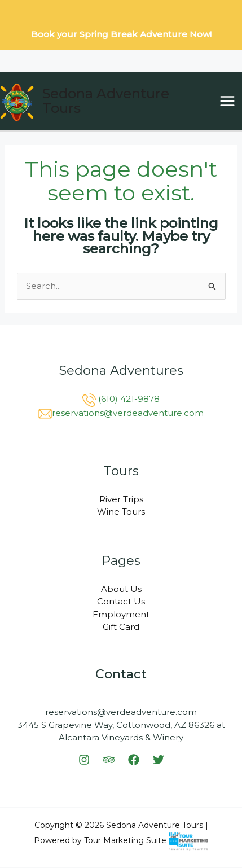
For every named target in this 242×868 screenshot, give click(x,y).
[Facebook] (133, 759)
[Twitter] (158, 759)
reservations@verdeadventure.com (128, 412)
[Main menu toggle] (228, 101)
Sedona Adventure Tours (105, 100)
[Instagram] (84, 759)
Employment (121, 614)
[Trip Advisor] (109, 759)
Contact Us (121, 601)
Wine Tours (121, 511)
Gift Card (121, 626)
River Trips (121, 499)
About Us (121, 589)
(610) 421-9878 (129, 398)
